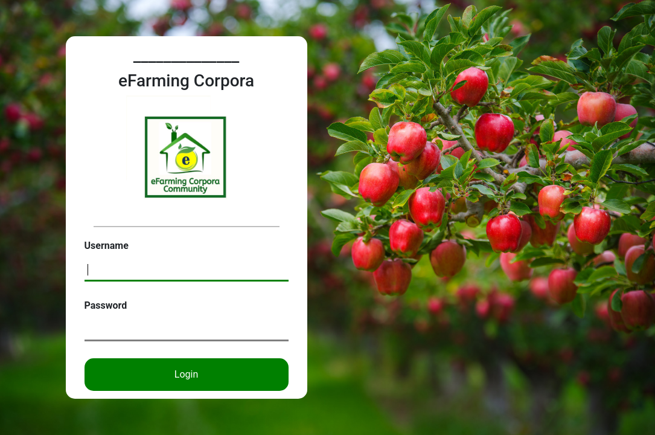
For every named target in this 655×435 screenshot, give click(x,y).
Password (106, 305)
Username (107, 245)
